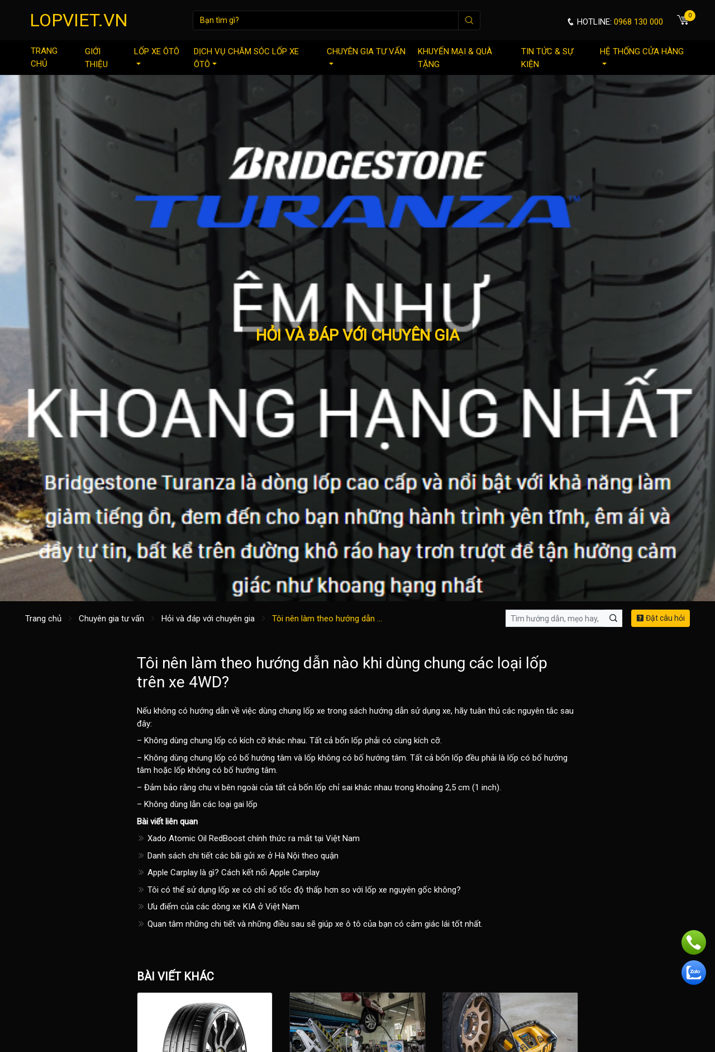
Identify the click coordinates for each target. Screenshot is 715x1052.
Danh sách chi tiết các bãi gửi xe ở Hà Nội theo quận (238, 856)
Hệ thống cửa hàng (642, 55)
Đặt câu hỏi (660, 618)
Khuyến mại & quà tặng (455, 57)
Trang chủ (44, 57)
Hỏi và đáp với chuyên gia (208, 619)
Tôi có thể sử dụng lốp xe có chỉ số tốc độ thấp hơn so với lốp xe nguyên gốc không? (299, 890)
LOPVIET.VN (79, 20)
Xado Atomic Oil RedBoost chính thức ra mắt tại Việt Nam (248, 838)
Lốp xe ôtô (156, 55)
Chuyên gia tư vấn (366, 55)
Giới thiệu (96, 57)
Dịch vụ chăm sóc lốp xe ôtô (246, 57)
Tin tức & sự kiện (547, 57)
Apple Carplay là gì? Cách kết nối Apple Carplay (228, 872)
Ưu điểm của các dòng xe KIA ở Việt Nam (218, 907)
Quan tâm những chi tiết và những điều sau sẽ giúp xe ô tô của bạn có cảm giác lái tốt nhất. (310, 924)
